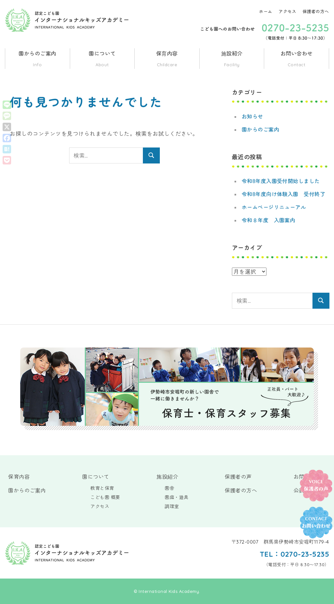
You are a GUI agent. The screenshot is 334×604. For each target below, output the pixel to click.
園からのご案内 (37, 59)
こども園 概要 (105, 497)
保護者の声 (238, 476)
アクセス (287, 11)
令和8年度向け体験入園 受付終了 (284, 194)
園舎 (169, 488)
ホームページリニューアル (274, 207)
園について (102, 59)
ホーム (265, 11)
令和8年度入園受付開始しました (281, 181)
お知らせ (252, 116)
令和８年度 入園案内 (269, 220)
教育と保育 (102, 488)
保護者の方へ (316, 11)
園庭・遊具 (177, 497)
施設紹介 (232, 59)
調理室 (172, 506)
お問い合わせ (296, 59)
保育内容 (167, 59)
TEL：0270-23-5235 (294, 554)
